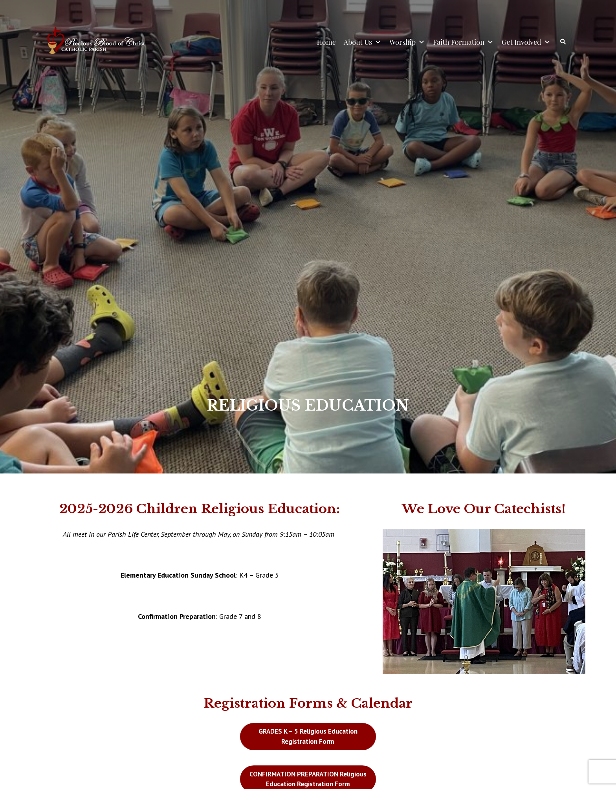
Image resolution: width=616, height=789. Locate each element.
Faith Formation (463, 42)
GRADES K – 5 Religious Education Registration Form (308, 736)
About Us (362, 42)
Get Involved (526, 42)
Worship (407, 42)
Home (326, 42)
